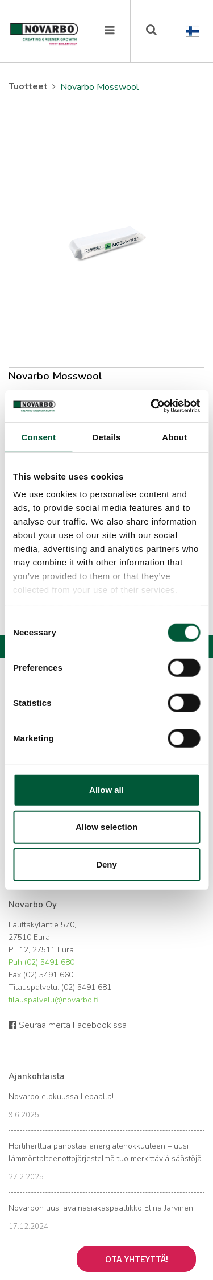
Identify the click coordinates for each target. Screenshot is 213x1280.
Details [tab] (107, 436)
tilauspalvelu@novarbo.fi (53, 999)
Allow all (106, 789)
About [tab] (174, 436)
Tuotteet (28, 86)
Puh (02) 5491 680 (41, 962)
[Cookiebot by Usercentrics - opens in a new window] (151, 406)
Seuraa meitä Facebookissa (68, 1025)
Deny (106, 864)
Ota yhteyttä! (136, 1259)
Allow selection (106, 827)
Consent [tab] (38, 436)
